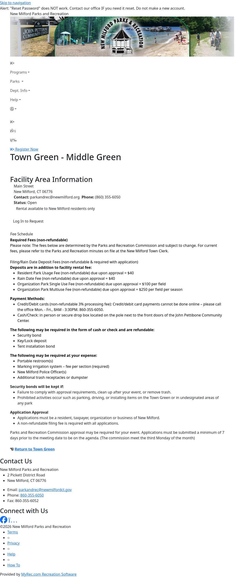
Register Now (26, 149)
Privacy (13, 543)
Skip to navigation (15, 2)
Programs (18, 72)
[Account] (20, 108)
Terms (12, 532)
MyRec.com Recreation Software (48, 574)
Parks (15, 81)
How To (13, 565)
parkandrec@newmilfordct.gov (45, 489)
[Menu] (13, 140)
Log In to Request (28, 221)
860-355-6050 (32, 495)
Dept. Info (18, 90)
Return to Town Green (35, 449)
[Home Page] (20, 63)
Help (14, 99)
